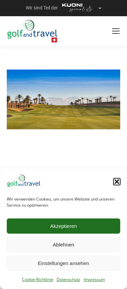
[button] (116, 181)
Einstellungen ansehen (63, 263)
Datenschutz (68, 279)
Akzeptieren (63, 226)
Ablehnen (63, 244)
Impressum (94, 279)
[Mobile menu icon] (115, 31)
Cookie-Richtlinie (37, 279)
